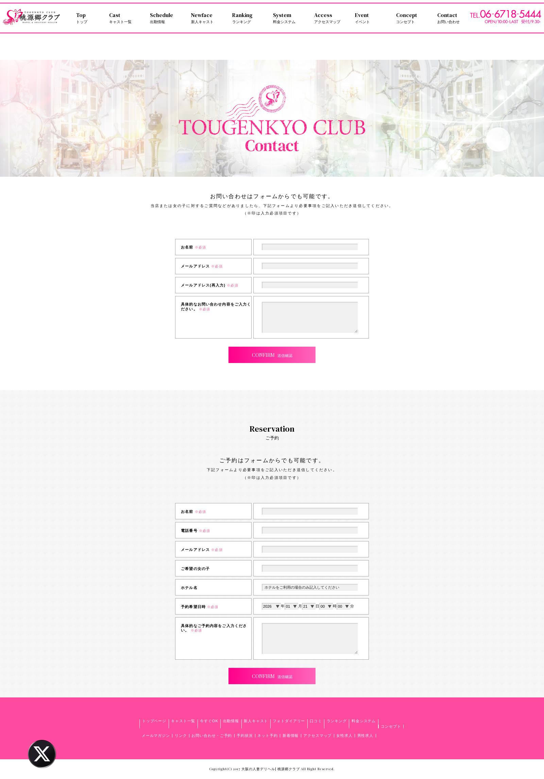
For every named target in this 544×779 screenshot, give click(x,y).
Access (330, 18)
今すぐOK (209, 721)
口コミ (316, 721)
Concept (412, 18)
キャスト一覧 (183, 721)
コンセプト (391, 726)
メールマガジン (156, 735)
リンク (181, 735)
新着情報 (291, 735)
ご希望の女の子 (195, 569)
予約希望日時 (199, 607)
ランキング (337, 721)
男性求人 (365, 735)
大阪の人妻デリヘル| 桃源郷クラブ (270, 769)
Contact (453, 18)
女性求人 (344, 735)
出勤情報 (231, 721)
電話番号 (195, 531)
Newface (207, 18)
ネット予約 (267, 735)
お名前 (193, 247)
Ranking (248, 18)
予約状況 (245, 735)
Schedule (166, 18)
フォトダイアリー (289, 721)
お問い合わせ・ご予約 (211, 735)
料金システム (364, 721)
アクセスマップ (317, 735)
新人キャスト (256, 721)
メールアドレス (201, 266)
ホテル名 (189, 588)
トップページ (154, 721)
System (289, 18)
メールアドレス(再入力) (209, 285)
